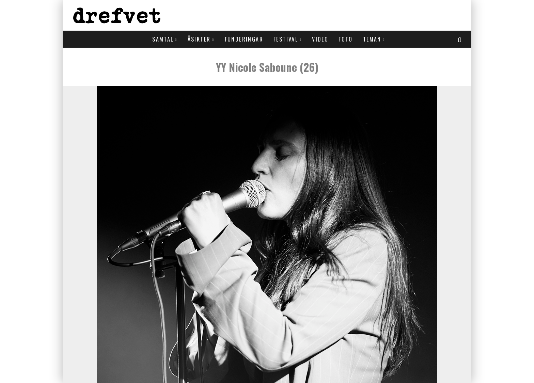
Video (320, 39)
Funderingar (244, 39)
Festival (285, 39)
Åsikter (199, 39)
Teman (372, 39)
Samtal (162, 39)
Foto (346, 39)
